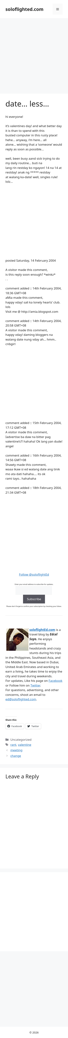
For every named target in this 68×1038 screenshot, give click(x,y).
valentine (24, 745)
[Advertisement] (34, 54)
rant (13, 745)
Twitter (35, 685)
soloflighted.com (24, 9)
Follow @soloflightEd (34, 574)
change (15, 756)
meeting (16, 750)
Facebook (55, 681)
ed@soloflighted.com (20, 699)
